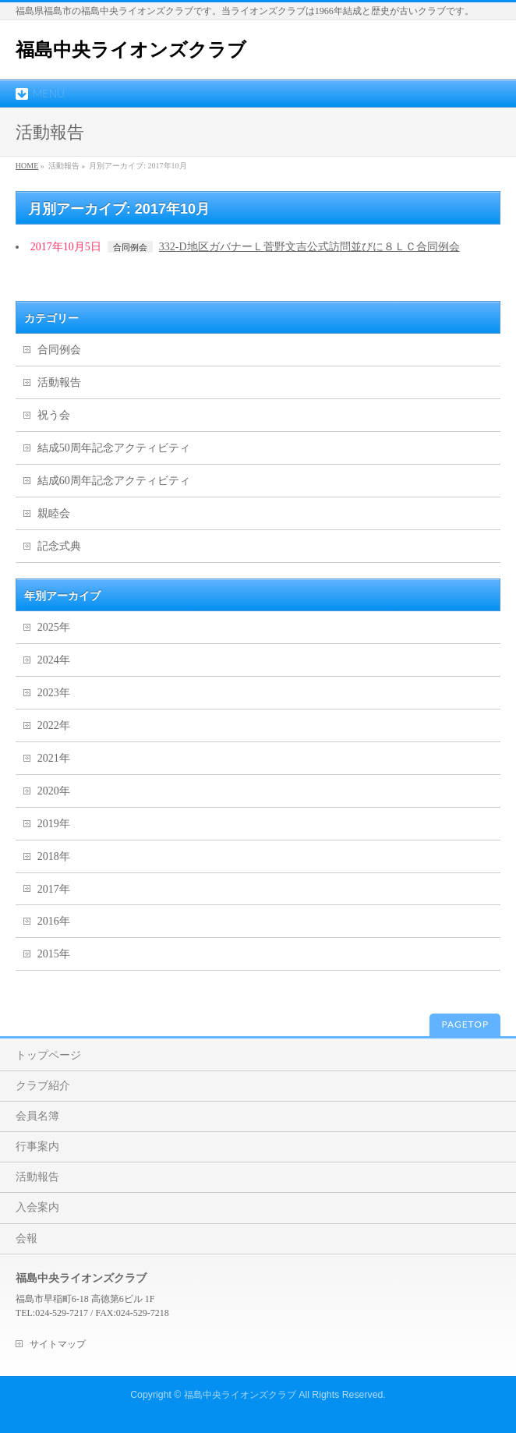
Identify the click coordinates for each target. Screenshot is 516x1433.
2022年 (53, 725)
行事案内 (37, 1146)
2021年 (53, 758)
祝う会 (53, 415)
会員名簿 (37, 1116)
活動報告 (59, 382)
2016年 (53, 921)
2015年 (53, 954)
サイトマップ (58, 1344)
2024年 (53, 660)
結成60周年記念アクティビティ (113, 481)
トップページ (48, 1055)
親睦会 (53, 513)
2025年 (53, 627)
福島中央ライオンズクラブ (131, 49)
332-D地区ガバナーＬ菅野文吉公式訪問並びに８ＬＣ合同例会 (309, 247)
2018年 (53, 856)
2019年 (53, 824)
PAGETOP (465, 1024)
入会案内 (37, 1207)
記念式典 (59, 546)
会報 (26, 1238)
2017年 (53, 889)
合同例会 (130, 247)
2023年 (53, 693)
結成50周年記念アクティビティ (113, 448)
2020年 (53, 791)
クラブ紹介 (43, 1086)
